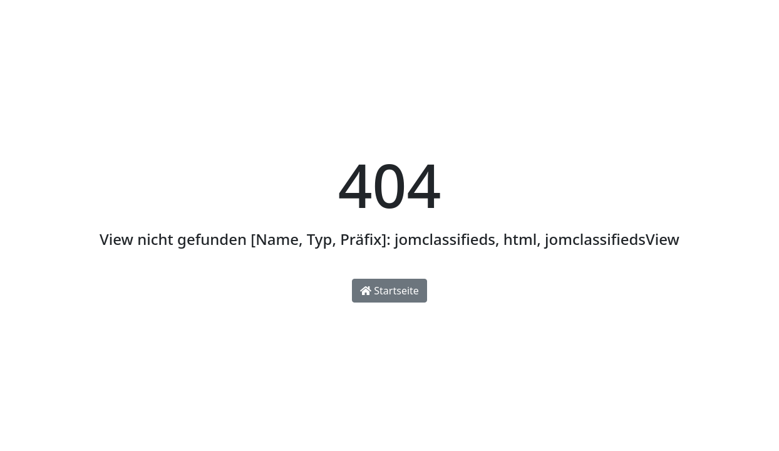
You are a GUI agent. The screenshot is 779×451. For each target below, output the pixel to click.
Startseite (389, 291)
